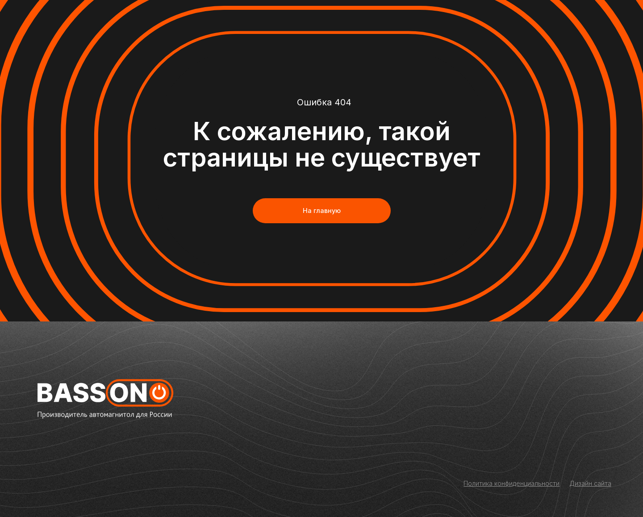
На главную (322, 210)
